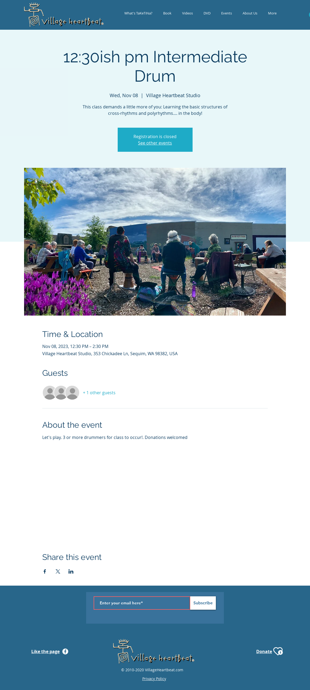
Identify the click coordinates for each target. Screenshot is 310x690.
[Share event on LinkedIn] (71, 571)
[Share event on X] (57, 571)
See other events (155, 143)
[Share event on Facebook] (44, 571)
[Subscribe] (203, 603)
